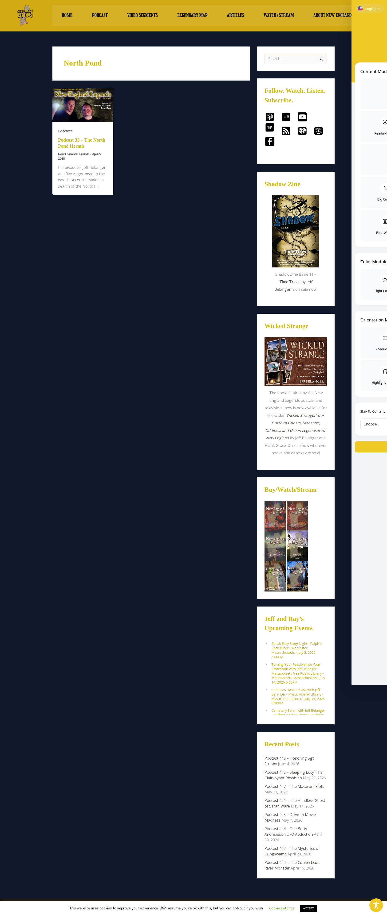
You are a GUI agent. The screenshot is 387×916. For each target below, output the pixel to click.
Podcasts (65, 131)
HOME (67, 16)
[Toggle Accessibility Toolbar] (376, 905)
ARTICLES (235, 16)
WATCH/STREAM (279, 16)
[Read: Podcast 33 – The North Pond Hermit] (82, 104)
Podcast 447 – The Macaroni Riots (294, 786)
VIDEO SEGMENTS (142, 16)
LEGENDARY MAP (192, 16)
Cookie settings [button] (281, 908)
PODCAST (100, 16)
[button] (343, 16)
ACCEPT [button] (308, 908)
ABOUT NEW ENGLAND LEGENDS (342, 16)
